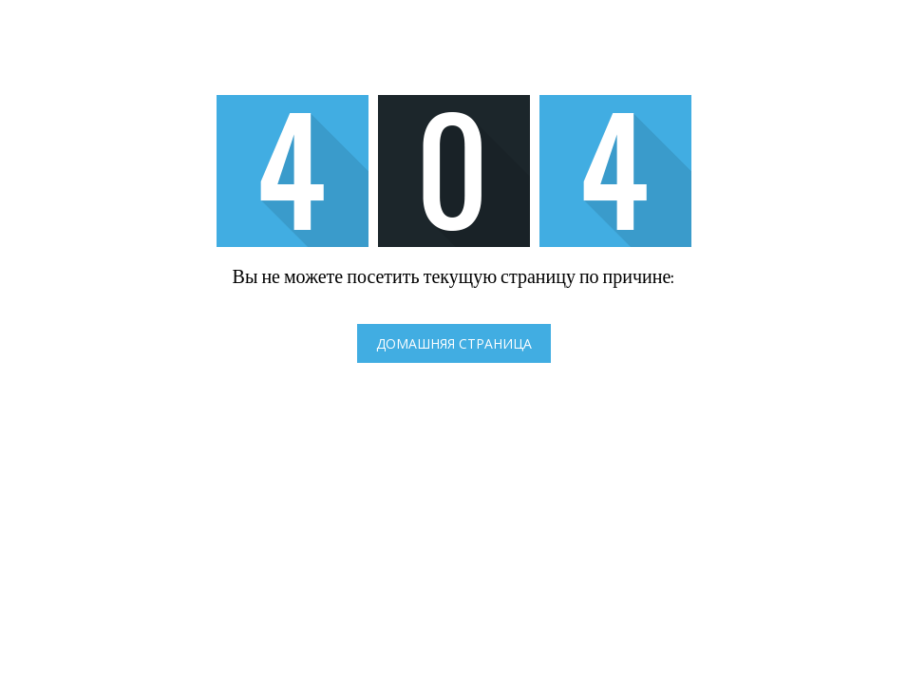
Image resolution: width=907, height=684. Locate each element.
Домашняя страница (454, 343)
